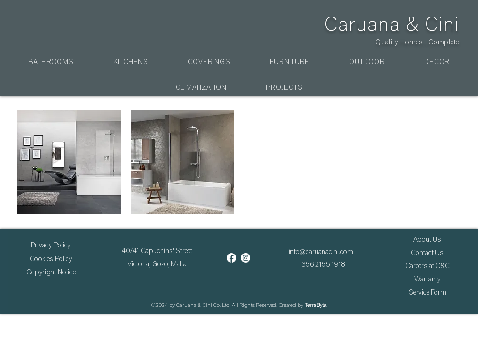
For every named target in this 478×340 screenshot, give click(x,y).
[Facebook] (231, 258)
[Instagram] (245, 258)
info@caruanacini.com (321, 251)
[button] (51, 62)
